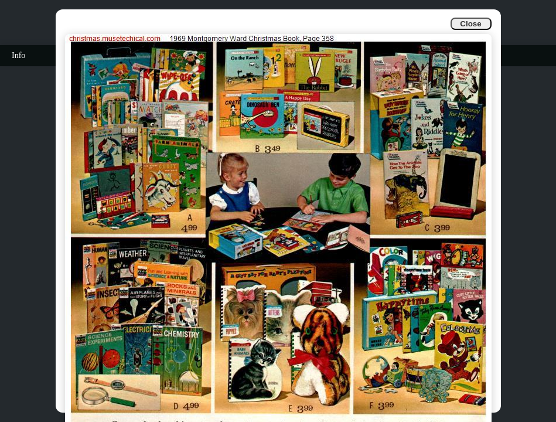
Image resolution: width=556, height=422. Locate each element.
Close (470, 23)
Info (18, 55)
